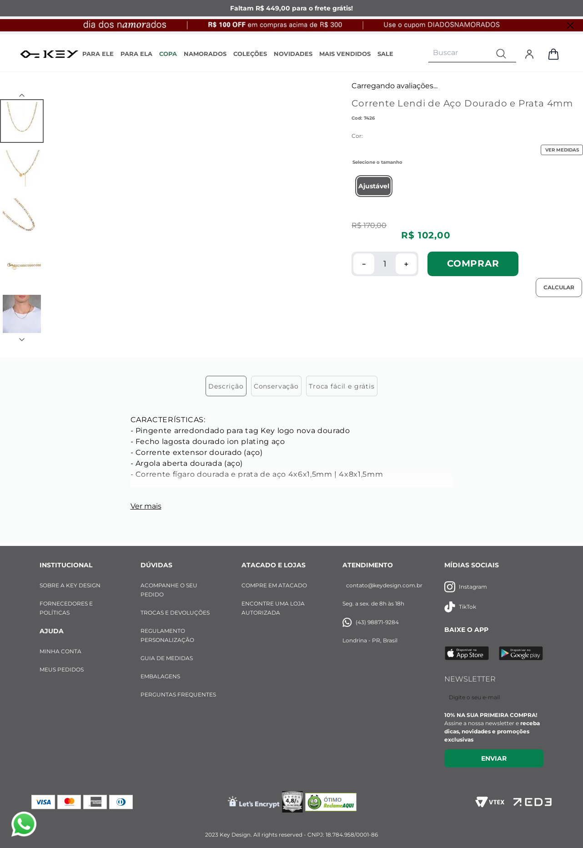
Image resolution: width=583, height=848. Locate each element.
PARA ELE (98, 53)
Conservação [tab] (276, 386)
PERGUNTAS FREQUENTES (178, 694)
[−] (363, 263)
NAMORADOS (205, 53)
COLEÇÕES (250, 53)
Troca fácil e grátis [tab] (342, 386)
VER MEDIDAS (562, 150)
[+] (406, 263)
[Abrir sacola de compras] (553, 54)
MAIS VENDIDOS (345, 53)
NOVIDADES (293, 53)
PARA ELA (136, 53)
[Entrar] (529, 54)
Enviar (494, 758)
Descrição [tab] (226, 386)
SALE (385, 53)
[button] (374, 186)
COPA (168, 53)
